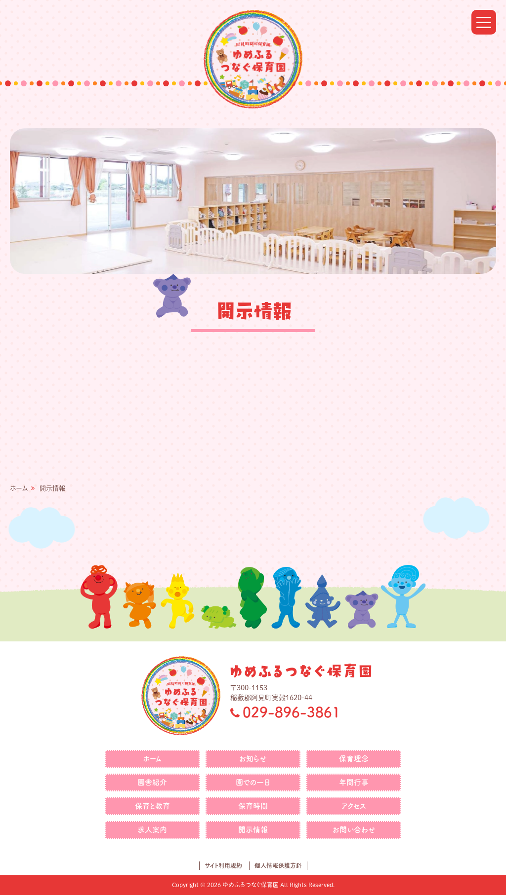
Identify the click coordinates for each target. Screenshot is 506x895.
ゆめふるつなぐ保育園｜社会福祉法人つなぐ (253, 59)
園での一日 (253, 782)
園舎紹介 (152, 782)
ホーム (19, 488)
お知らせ (253, 758)
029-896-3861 (291, 712)
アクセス (353, 806)
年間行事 (354, 782)
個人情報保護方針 (278, 865)
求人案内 (152, 829)
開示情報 (253, 829)
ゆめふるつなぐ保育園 (301, 670)
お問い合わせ (354, 829)
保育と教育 (152, 806)
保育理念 (354, 758)
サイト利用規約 (223, 865)
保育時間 (253, 806)
